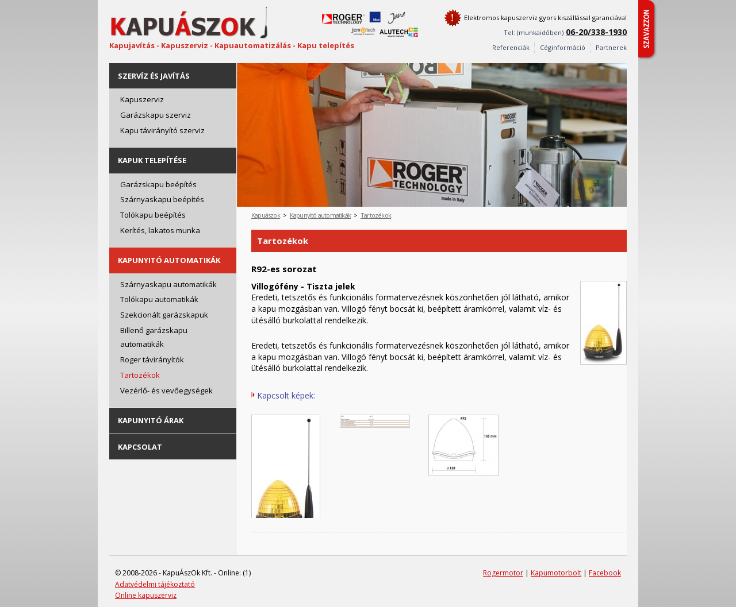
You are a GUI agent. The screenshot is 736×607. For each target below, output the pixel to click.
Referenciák (511, 47)
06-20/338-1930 (596, 31)
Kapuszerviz (142, 99)
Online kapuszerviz (146, 595)
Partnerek (611, 47)
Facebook (605, 573)
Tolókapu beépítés (153, 215)
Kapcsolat (140, 447)
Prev (598, 71)
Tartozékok (140, 375)
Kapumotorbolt (556, 573)
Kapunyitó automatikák (169, 260)
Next (618, 71)
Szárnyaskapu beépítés (162, 199)
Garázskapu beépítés (158, 184)
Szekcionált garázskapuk (164, 315)
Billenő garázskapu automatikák (153, 337)
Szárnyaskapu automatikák (168, 284)
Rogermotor (503, 573)
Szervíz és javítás (154, 76)
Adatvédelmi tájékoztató (155, 584)
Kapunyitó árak (150, 420)
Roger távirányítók (152, 359)
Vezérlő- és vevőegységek (166, 390)
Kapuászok (265, 215)
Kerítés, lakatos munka (160, 230)
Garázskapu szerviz (155, 115)
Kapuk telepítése (152, 160)
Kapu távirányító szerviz (162, 130)
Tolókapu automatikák (159, 299)
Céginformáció (562, 47)
